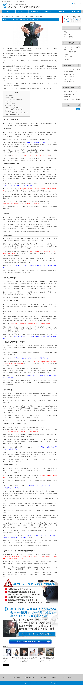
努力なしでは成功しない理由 (13, 99)
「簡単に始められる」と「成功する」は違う (17, 113)
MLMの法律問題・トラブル (71, 91)
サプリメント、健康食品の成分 (72, 99)
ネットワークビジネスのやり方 (72, 69)
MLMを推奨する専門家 (70, 52)
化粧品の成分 (67, 96)
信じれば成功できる (9, 105)
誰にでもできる (8, 111)
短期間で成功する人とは (12, 114)
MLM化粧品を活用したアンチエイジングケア (15, 659)
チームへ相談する (68, 37)
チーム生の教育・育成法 (70, 81)
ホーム (3, 16)
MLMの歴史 (67, 54)
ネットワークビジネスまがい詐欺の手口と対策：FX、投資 (7, 659)
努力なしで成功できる (10, 95)
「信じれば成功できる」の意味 (14, 109)
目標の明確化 (67, 59)
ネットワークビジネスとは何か (72, 47)
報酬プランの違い (68, 49)
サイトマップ (77, 4)
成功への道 (43, 677)
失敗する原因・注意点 (70, 74)
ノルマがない (7, 101)
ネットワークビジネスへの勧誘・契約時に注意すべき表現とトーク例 (24, 659)
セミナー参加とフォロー (70, 79)
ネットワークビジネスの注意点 (12, 16)
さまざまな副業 (68, 57)
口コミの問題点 (10, 103)
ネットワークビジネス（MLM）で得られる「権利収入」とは (41, 659)
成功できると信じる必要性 (13, 107)
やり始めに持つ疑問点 (70, 71)
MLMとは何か (67, 34)
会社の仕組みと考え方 (70, 94)
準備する (54, 677)
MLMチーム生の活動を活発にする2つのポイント (33, 659)
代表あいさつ (67, 32)
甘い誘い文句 (9, 97)
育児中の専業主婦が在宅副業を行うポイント (50, 659)
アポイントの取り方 (69, 76)
